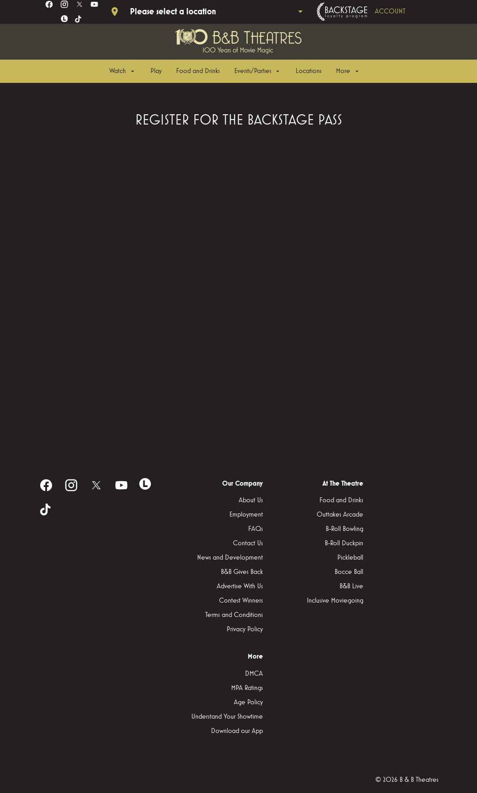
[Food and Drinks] (198, 71)
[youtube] (94, 4)
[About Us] (251, 500)
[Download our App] (237, 731)
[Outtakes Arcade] (340, 515)
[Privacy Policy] (245, 629)
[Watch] (122, 71)
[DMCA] (254, 674)
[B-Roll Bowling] (344, 529)
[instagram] (64, 4)
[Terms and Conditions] (234, 615)
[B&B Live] (351, 586)
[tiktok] (78, 19)
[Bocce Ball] (349, 572)
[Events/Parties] (257, 71)
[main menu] (234, 71)
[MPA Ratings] (247, 688)
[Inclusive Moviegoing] (335, 601)
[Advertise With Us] (240, 586)
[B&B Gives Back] (242, 572)
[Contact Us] (248, 543)
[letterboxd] (64, 18)
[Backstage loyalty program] (373, 12)
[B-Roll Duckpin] (344, 543)
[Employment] (246, 515)
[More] (348, 71)
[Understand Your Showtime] (227, 717)
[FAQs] (255, 529)
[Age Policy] (248, 702)
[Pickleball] (350, 558)
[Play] (156, 71)
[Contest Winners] (241, 601)
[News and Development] (230, 558)
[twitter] (79, 4)
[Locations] (309, 71)
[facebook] (49, 4)
